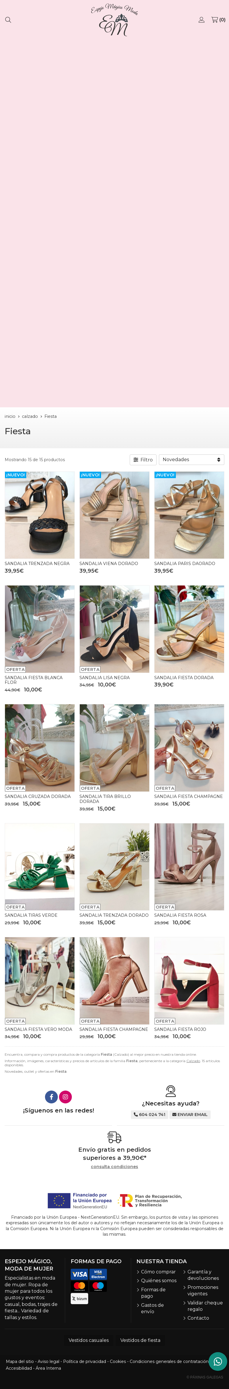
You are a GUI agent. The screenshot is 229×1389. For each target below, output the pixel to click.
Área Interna (48, 1368)
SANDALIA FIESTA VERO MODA (38, 1029)
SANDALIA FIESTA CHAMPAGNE (188, 796)
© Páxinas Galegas (205, 1377)
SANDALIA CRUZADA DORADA (38, 796)
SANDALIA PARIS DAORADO (184, 563)
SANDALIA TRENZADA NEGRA (37, 563)
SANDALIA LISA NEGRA (104, 677)
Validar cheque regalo (205, 1306)
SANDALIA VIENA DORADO (108, 563)
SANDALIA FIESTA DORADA (184, 677)
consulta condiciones (114, 1166)
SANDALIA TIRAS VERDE (31, 915)
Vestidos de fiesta (140, 1340)
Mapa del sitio (20, 1361)
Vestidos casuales (89, 1340)
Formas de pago (153, 1293)
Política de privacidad (84, 1361)
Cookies (118, 1361)
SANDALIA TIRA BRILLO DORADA (105, 799)
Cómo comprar (158, 1272)
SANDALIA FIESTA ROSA (180, 915)
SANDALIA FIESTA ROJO (180, 1029)
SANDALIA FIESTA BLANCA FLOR (34, 680)
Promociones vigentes (203, 1291)
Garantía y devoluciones (203, 1275)
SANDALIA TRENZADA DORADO (114, 915)
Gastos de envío (152, 1308)
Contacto (198, 1318)
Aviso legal (48, 1361)
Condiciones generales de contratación (169, 1361)
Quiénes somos (158, 1280)
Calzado (193, 1061)
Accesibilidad (19, 1368)
